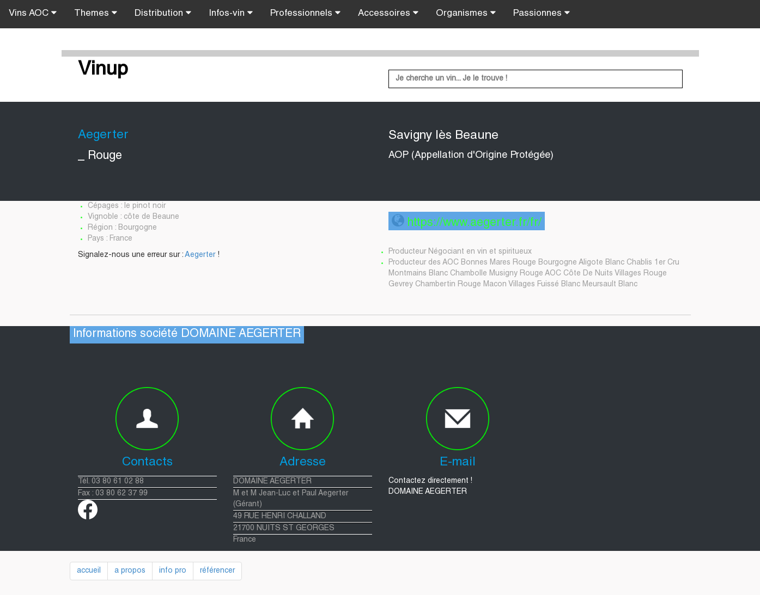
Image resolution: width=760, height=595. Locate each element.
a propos (129, 571)
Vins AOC (33, 13)
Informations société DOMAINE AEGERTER (187, 334)
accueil (89, 571)
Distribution (163, 13)
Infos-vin (231, 13)
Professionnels (305, 13)
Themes (95, 13)
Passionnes (541, 13)
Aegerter (200, 255)
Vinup (103, 70)
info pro (172, 571)
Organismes (466, 13)
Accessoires (388, 13)
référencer (217, 571)
